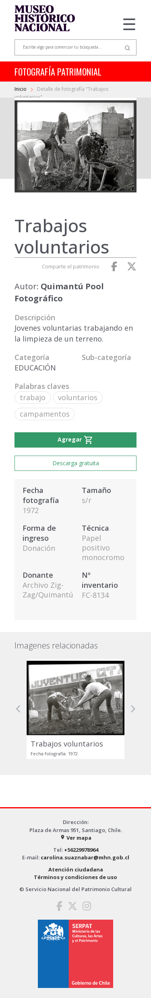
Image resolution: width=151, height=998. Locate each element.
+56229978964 (81, 849)
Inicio (21, 89)
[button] (18, 709)
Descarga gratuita (75, 463)
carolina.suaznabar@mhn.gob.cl (85, 857)
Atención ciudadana (75, 869)
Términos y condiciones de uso (75, 877)
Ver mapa (75, 837)
